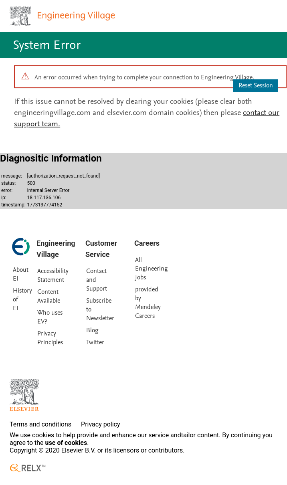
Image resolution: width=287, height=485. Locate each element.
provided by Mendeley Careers (148, 302)
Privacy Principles (50, 338)
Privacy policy (100, 424)
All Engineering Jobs (151, 268)
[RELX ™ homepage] (28, 468)
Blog (92, 330)
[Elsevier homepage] (24, 395)
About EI (20, 274)
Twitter (95, 342)
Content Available (48, 296)
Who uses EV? (50, 317)
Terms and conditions (40, 424)
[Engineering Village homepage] (63, 16)
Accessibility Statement (53, 275)
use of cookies (66, 443)
